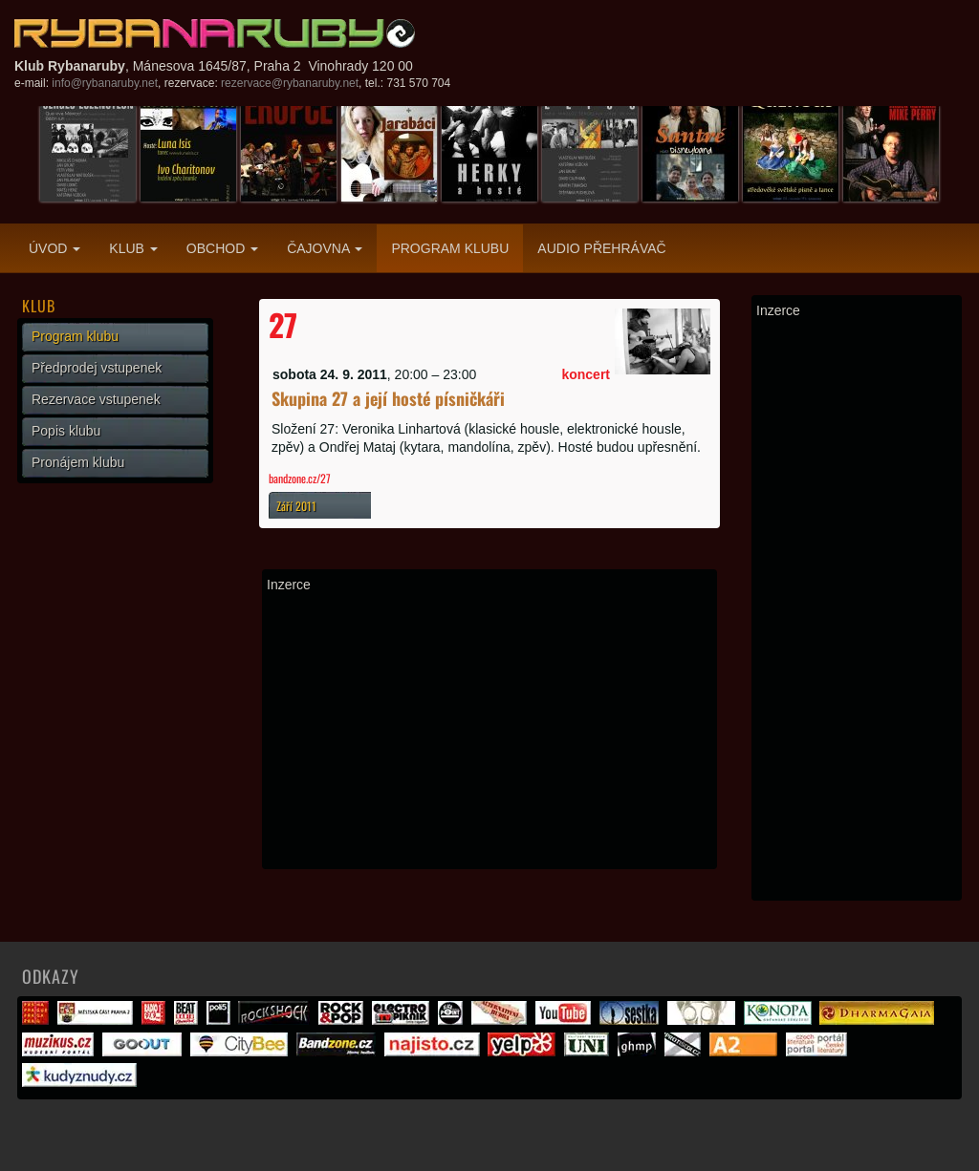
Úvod (54, 248)
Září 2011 (296, 506)
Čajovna (324, 248)
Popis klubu (66, 430)
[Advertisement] (489, 730)
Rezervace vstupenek (96, 399)
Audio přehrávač (601, 248)
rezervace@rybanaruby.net (290, 83)
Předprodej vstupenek (97, 367)
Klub (133, 248)
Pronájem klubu (78, 462)
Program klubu (450, 248)
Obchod (222, 248)
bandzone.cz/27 (300, 478)
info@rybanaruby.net (105, 83)
